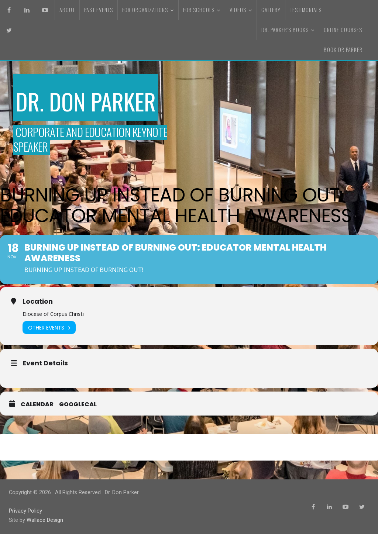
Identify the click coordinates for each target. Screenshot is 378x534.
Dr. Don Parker (89, 100)
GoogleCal (78, 405)
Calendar (37, 405)
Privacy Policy (25, 511)
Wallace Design (45, 520)
